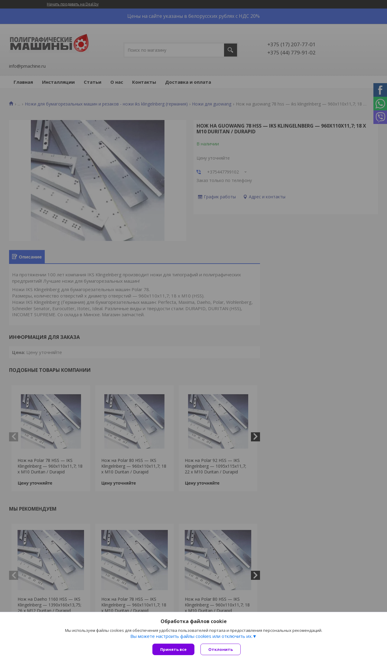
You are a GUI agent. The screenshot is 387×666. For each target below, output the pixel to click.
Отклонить (220, 649)
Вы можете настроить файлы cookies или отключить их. (191, 636)
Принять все (173, 649)
